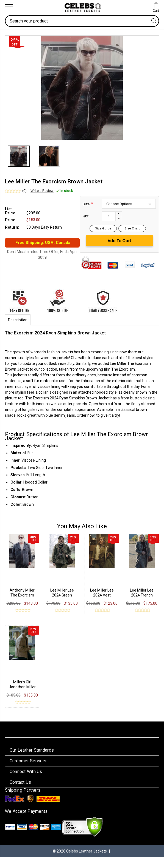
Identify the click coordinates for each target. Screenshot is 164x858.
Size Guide (103, 229)
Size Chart (132, 229)
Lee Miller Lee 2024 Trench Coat (142, 596)
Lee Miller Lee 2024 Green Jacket (62, 596)
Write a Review (42, 191)
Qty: (86, 216)
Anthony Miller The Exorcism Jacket (22, 596)
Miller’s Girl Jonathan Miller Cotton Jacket (22, 688)
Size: (88, 205)
